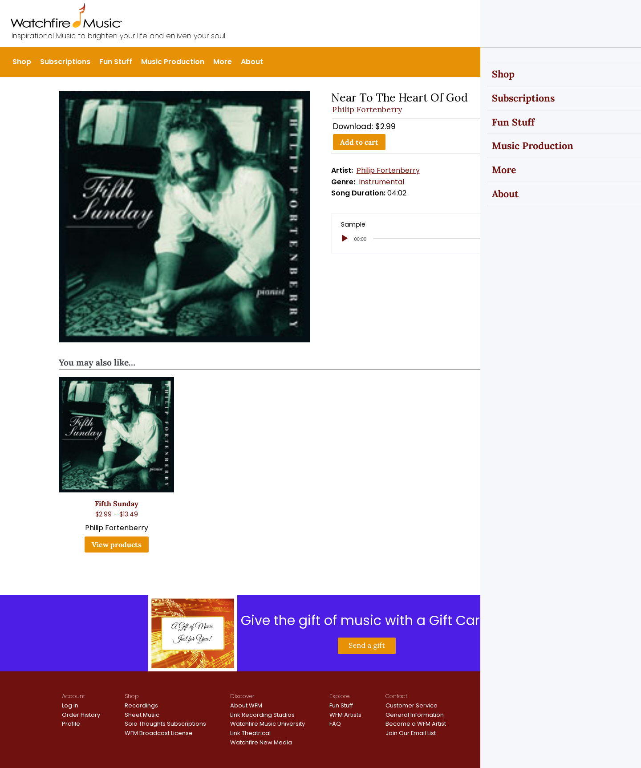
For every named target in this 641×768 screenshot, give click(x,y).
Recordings (141, 705)
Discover (242, 696)
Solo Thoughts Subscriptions (165, 723)
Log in (70, 705)
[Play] (344, 238)
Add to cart (359, 142)
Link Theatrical (250, 733)
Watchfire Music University (267, 723)
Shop (21, 62)
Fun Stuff (115, 62)
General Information (414, 715)
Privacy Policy (534, 701)
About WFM (246, 705)
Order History (81, 715)
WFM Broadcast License (159, 733)
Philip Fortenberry (367, 109)
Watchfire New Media (261, 742)
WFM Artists (345, 715)
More (222, 62)
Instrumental (381, 182)
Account (73, 696)
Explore (339, 696)
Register (598, 14)
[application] (456, 239)
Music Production (172, 62)
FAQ (335, 723)
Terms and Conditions (546, 709)
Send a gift (367, 645)
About (252, 62)
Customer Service (411, 705)
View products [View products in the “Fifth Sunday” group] (117, 544)
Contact (396, 696)
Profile (71, 723)
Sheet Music (142, 715)
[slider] (444, 238)
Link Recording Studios (262, 715)
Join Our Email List (410, 733)
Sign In (565, 14)
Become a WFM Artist (415, 723)
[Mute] (544, 238)
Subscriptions (65, 62)
